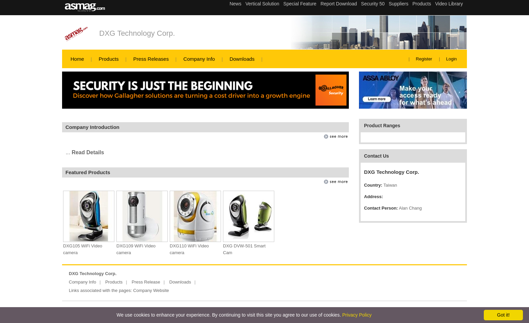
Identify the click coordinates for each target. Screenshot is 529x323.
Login (451, 58)
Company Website (151, 290)
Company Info (199, 59)
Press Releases (151, 59)
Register (424, 58)
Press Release (146, 282)
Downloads (241, 59)
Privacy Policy (356, 315)
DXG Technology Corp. (137, 33)
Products (108, 59)
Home (77, 59)
